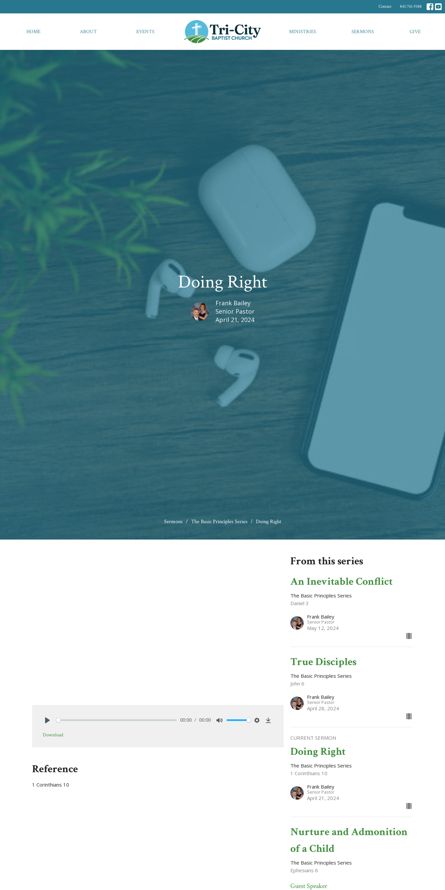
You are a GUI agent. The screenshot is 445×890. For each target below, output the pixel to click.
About (88, 31)
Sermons (362, 31)
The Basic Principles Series (219, 521)
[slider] (116, 720)
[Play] (47, 720)
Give (415, 31)
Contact (385, 6)
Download (53, 735)
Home (33, 31)
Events (145, 31)
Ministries (302, 31)
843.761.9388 (411, 6)
